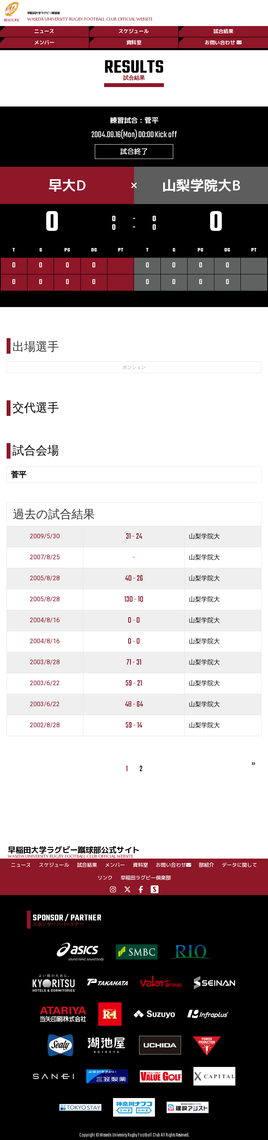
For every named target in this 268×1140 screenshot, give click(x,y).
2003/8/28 (45, 662)
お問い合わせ (223, 41)
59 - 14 (133, 725)
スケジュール (133, 28)
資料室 (133, 41)
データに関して (239, 864)
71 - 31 (133, 662)
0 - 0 (134, 621)
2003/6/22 (45, 683)
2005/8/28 (45, 578)
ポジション (134, 367)
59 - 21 (133, 683)
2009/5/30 (45, 536)
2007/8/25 (45, 557)
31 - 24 (134, 537)
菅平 (151, 120)
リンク (105, 877)
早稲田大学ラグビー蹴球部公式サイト (138, 851)
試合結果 (223, 28)
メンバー (44, 41)
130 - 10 (133, 600)
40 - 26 (134, 579)
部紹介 (206, 864)
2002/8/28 (45, 725)
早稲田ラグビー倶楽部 (145, 877)
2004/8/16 (45, 620)
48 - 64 (134, 704)
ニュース (44, 28)
